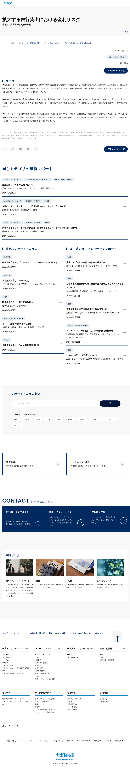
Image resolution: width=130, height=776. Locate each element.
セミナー (6, 693)
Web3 (47, 201)
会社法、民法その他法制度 (77, 325)
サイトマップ (59, 741)
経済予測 (7, 257)
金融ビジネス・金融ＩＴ (52, 43)
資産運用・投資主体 (33, 201)
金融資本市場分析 (33, 43)
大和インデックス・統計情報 (78, 741)
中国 (38, 419)
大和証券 (119, 741)
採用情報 (104, 693)
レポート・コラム (17, 43)
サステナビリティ (43, 693)
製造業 (26, 419)
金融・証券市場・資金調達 (13, 318)
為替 (59, 419)
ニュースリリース (10, 726)
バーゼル (17, 425)
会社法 (82, 419)
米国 (69, 257)
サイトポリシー (44, 741)
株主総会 (95, 419)
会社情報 (71, 693)
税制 (69, 279)
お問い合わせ (11, 741)
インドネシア (110, 419)
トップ (4, 43)
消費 (15, 419)
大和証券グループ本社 (102, 741)
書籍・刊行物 (106, 649)
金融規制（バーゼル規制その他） (38, 179)
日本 (69, 304)
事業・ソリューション (12, 649)
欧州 (5, 297)
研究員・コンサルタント (78, 649)
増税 (48, 419)
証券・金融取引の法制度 (63, 179)
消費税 (70, 419)
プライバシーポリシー (28, 741)
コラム (6, 340)
